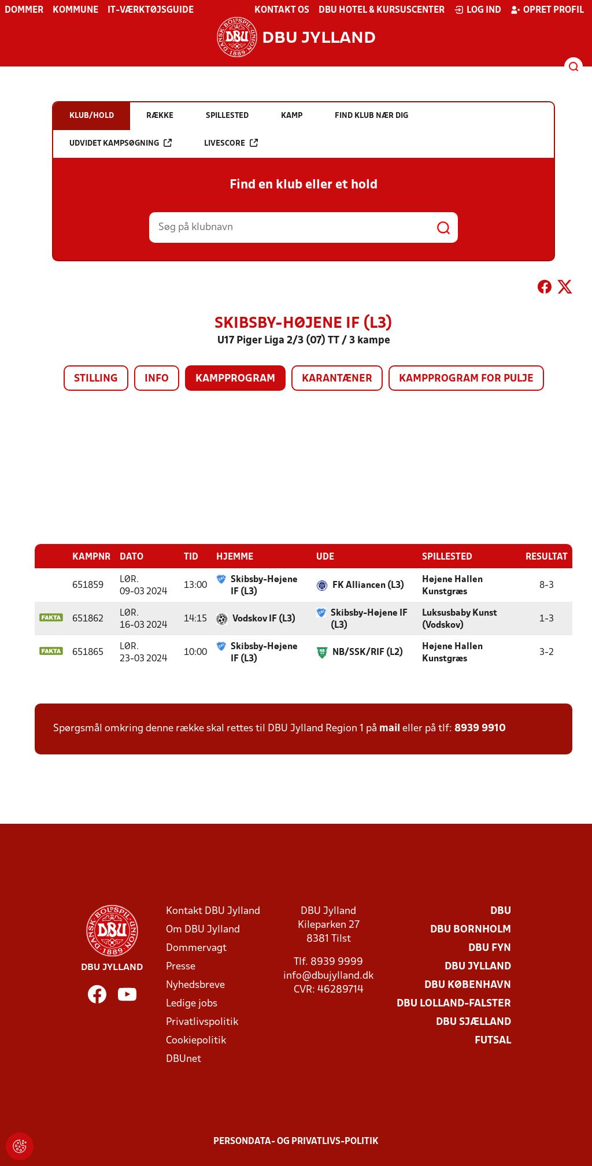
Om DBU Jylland (203, 929)
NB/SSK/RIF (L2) (367, 652)
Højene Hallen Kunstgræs (452, 585)
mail (389, 728)
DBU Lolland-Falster (454, 1003)
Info (157, 379)
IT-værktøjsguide (151, 10)
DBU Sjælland (473, 1022)
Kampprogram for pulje (466, 379)
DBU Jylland (478, 966)
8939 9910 (480, 728)
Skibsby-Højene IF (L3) (264, 585)
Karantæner (337, 379)
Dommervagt (196, 948)
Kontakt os (281, 10)
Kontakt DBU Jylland (213, 911)
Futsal (493, 1040)
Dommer (24, 10)
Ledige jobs (191, 1003)
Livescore (231, 143)
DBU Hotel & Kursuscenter (382, 10)
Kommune (75, 10)
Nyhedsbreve (195, 985)
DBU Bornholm (470, 929)
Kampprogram (235, 379)
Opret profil (547, 10)
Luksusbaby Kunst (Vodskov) (459, 619)
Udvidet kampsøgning (120, 143)
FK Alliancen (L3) (368, 585)
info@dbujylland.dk (328, 975)
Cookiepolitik (196, 1040)
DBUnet (183, 1059)
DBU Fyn (489, 948)
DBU (500, 911)
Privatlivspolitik (202, 1022)
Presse (180, 966)
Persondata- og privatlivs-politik (296, 1141)
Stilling (96, 379)
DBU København (467, 985)
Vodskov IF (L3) (263, 619)
